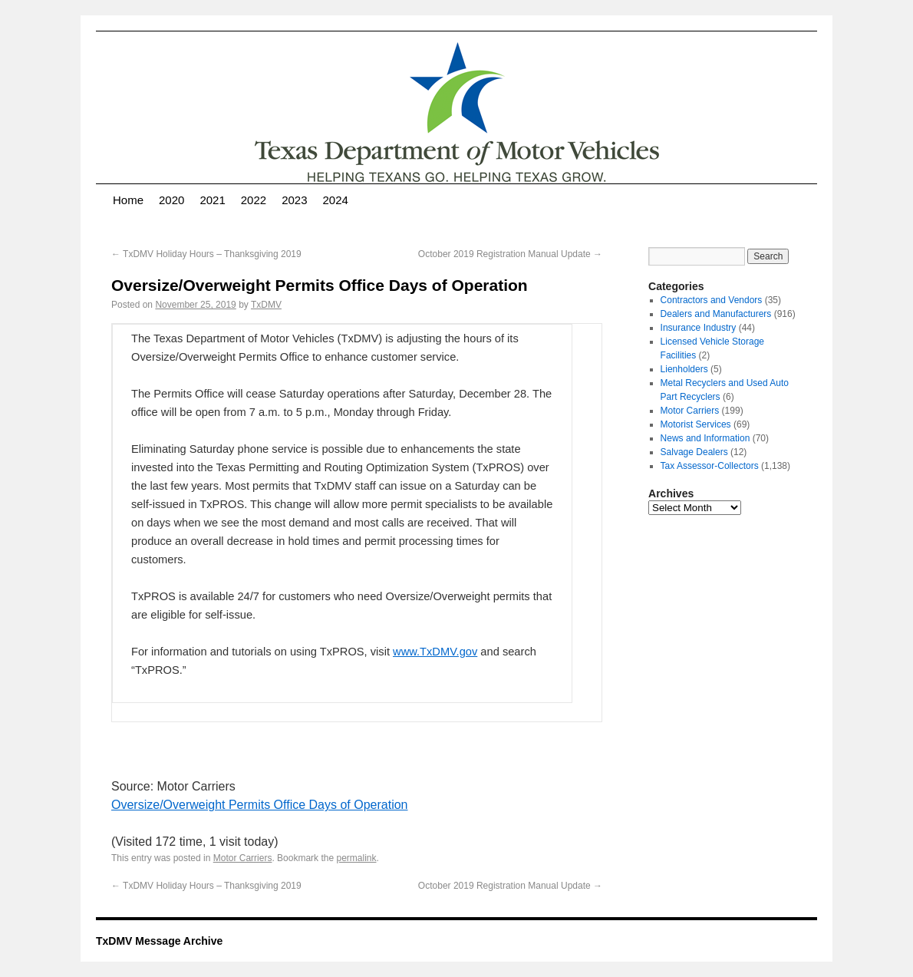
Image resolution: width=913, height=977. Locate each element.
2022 (253, 199)
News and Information (705, 438)
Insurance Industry (699, 327)
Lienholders (684, 369)
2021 (212, 199)
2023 (294, 199)
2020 (171, 199)
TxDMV (266, 304)
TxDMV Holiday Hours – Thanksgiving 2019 (206, 254)
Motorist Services (696, 424)
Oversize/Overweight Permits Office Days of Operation (259, 804)
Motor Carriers (242, 858)
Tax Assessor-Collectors (710, 465)
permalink (356, 858)
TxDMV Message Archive (159, 941)
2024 (335, 199)
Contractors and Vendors (712, 300)
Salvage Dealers (694, 452)
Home (128, 199)
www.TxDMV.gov (435, 651)
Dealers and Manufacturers (716, 314)
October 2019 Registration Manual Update (510, 254)
